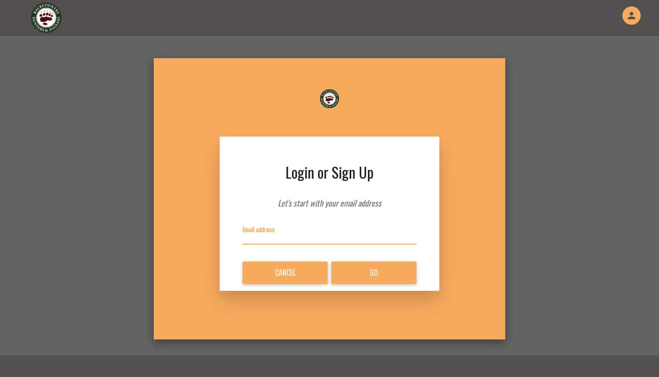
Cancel (285, 272)
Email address (259, 229)
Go (374, 272)
